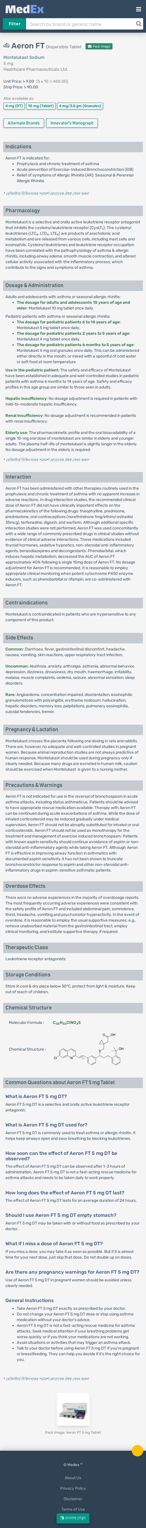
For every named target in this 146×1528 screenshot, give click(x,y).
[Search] (138, 24)
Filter (14, 23)
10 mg (41, 106)
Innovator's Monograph (72, 123)
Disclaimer (73, 1498)
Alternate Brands (24, 123)
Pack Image (99, 46)
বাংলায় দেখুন (73, 1518)
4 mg (14, 106)
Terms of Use (73, 1509)
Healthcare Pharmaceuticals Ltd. (35, 69)
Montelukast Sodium (23, 57)
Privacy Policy (73, 1488)
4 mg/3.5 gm (80, 106)
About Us (73, 1477)
